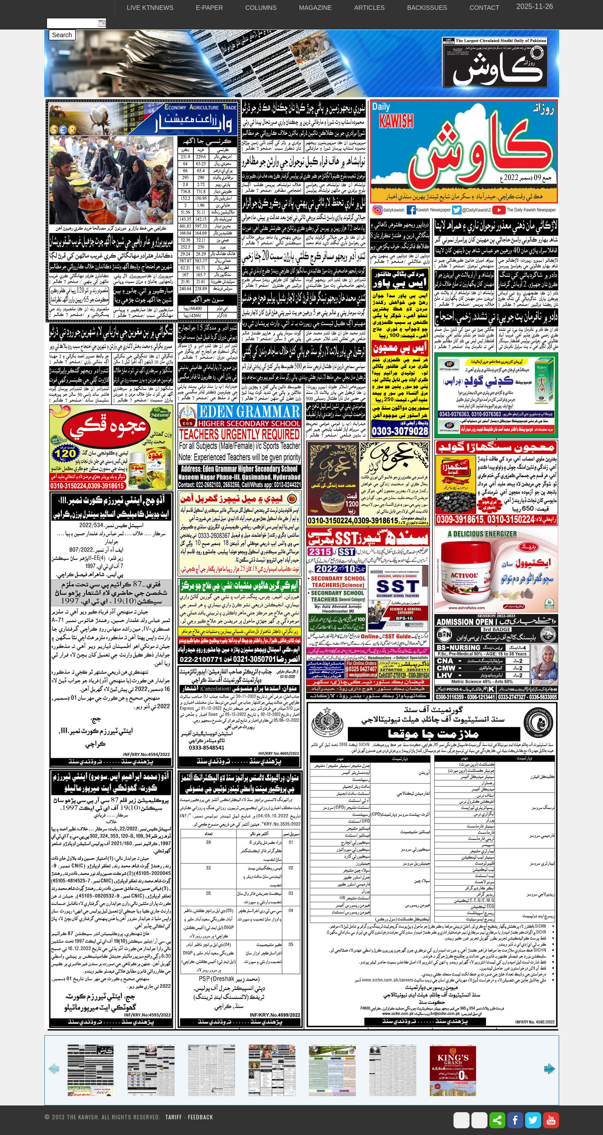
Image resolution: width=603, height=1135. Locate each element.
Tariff (174, 1117)
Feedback (200, 1117)
